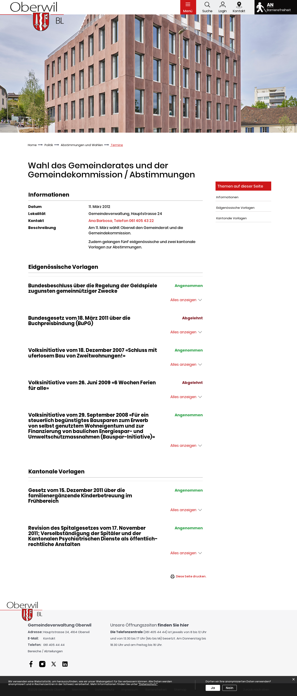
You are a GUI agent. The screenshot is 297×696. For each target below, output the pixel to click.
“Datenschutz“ (148, 684)
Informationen (227, 197)
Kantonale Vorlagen (231, 218)
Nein (229, 687)
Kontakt (49, 638)
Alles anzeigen (183, 299)
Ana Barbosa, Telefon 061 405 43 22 (121, 220)
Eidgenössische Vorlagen (235, 207)
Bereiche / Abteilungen (45, 651)
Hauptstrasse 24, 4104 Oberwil (66, 632)
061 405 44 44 (54, 645)
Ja (213, 687)
